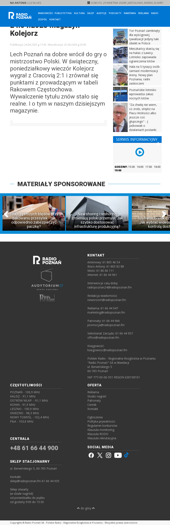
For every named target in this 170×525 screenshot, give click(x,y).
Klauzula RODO (97, 434)
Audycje (101, 13)
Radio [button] (154, 13)
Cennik (91, 405)
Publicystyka (63, 13)
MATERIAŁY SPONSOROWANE (61, 184)
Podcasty (115, 13)
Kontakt (55, 19)
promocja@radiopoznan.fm (106, 325)
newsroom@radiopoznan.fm (106, 300)
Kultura (79, 13)
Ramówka (130, 13)
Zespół (42, 19)
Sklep (90, 13)
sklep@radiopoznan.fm (25, 481)
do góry (86, 508)
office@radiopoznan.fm (103, 337)
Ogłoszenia (95, 417)
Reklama (143, 13)
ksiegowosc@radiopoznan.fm (107, 350)
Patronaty (94, 400)
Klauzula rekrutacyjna (101, 438)
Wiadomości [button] (45, 13)
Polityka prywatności (101, 421)
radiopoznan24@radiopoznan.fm (109, 287)
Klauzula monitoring (100, 430)
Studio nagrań (96, 396)
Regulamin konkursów (102, 426)
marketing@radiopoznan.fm (106, 312)
